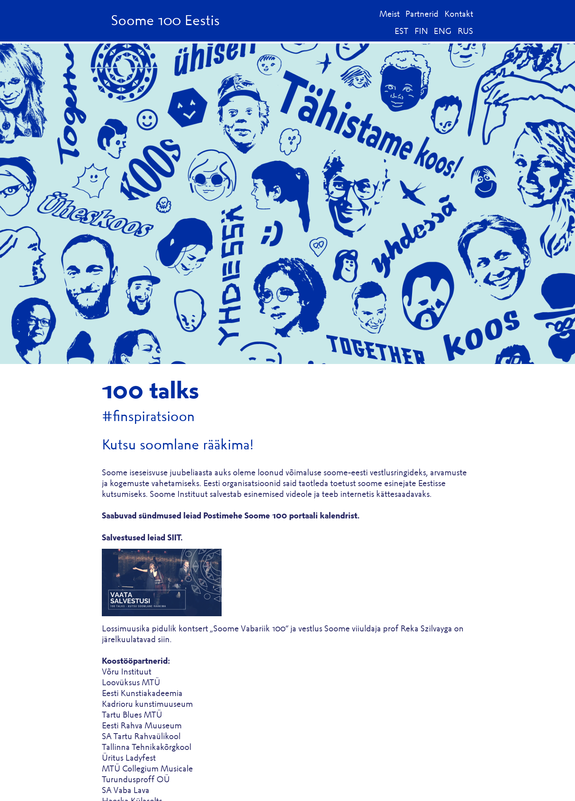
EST (401, 31)
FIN (421, 31)
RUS (465, 31)
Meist (389, 14)
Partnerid (421, 14)
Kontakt (458, 14)
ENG (443, 31)
